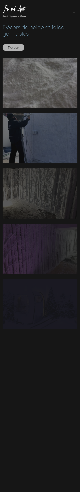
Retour (13, 47)
